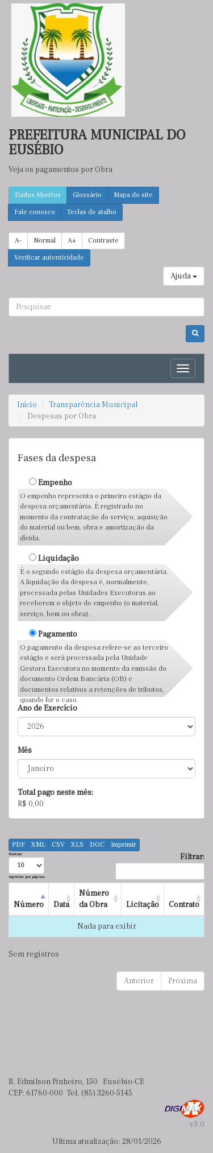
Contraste (103, 240)
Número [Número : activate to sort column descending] (29, 905)
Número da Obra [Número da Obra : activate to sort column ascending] (94, 899)
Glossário (87, 195)
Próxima (182, 981)
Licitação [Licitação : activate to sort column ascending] (142, 905)
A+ (72, 240)
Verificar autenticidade (49, 257)
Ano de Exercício (47, 708)
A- (18, 240)
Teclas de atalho (91, 212)
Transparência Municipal (93, 405)
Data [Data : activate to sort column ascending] (61, 905)
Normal (45, 240)
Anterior (139, 981)
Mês (25, 750)
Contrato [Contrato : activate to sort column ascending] (184, 905)
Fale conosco (34, 212)
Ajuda (183, 276)
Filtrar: (159, 866)
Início (27, 405)
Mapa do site (133, 195)
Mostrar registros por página (26, 865)
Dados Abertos (38, 195)
